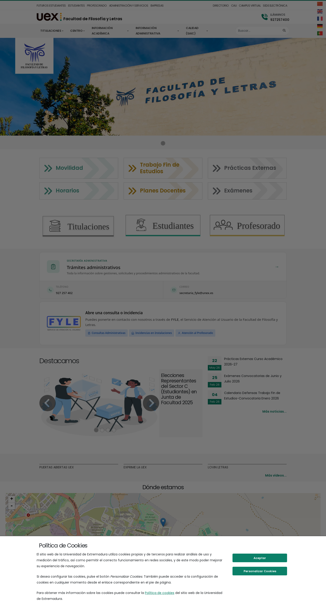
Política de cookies (159, 593)
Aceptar (260, 558)
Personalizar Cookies (260, 571)
